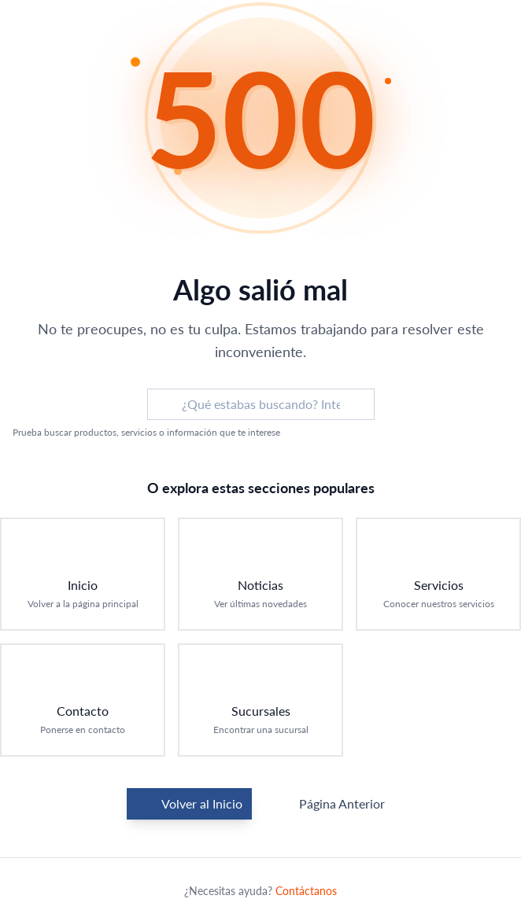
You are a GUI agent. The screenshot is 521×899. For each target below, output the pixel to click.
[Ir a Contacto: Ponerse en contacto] (82, 700)
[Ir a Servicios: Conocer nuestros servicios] (438, 574)
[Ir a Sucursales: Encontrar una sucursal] (260, 700)
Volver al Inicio (189, 803)
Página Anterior (329, 803)
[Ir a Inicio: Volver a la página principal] (82, 574)
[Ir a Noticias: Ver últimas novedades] (260, 574)
